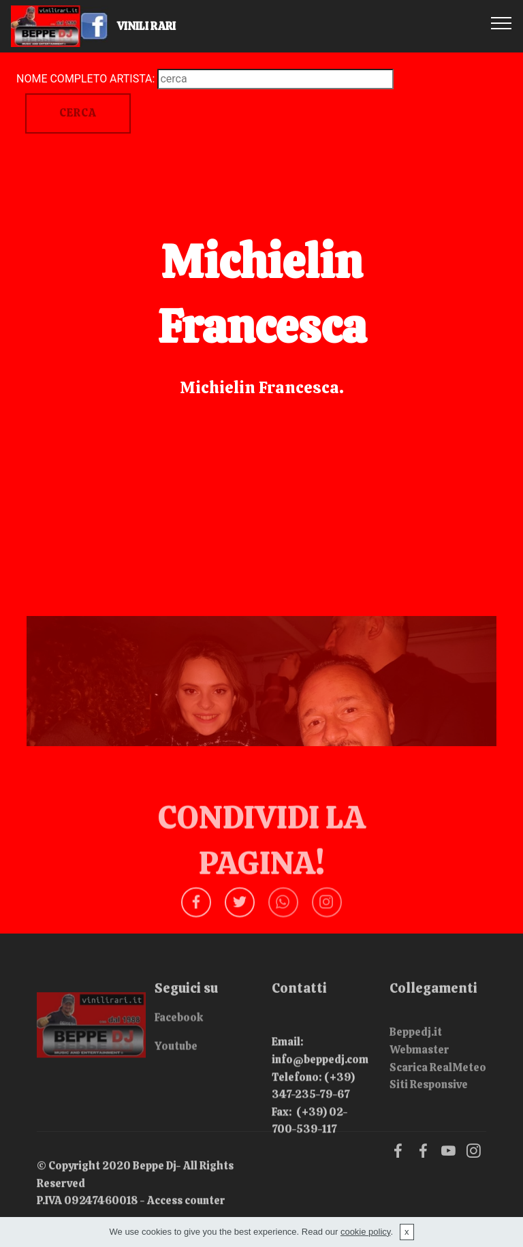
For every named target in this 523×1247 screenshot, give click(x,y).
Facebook (179, 1022)
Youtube (176, 1050)
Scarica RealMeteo (438, 1084)
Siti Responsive (429, 1101)
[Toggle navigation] (501, 22)
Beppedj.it (416, 1050)
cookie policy (365, 1232)
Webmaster (419, 1067)
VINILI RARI (158, 26)
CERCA (78, 113)
